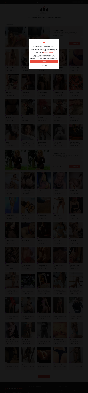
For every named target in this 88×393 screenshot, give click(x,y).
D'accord (44, 61)
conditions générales (48, 52)
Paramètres (44, 65)
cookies (54, 50)
